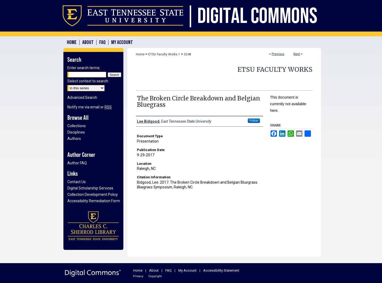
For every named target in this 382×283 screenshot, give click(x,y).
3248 (187, 54)
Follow (254, 120)
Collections (76, 126)
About (154, 270)
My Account (187, 270)
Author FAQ (77, 163)
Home (140, 54)
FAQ (168, 270)
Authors (74, 138)
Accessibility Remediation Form (93, 201)
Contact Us (76, 182)
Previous (278, 54)
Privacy (138, 276)
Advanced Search (82, 97)
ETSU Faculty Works (274, 69)
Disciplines (76, 132)
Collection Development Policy (92, 194)
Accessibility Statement (221, 270)
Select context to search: (88, 81)
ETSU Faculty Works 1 (164, 54)
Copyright (155, 276)
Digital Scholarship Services (90, 188)
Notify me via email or (89, 107)
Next (296, 54)
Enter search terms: (83, 68)
